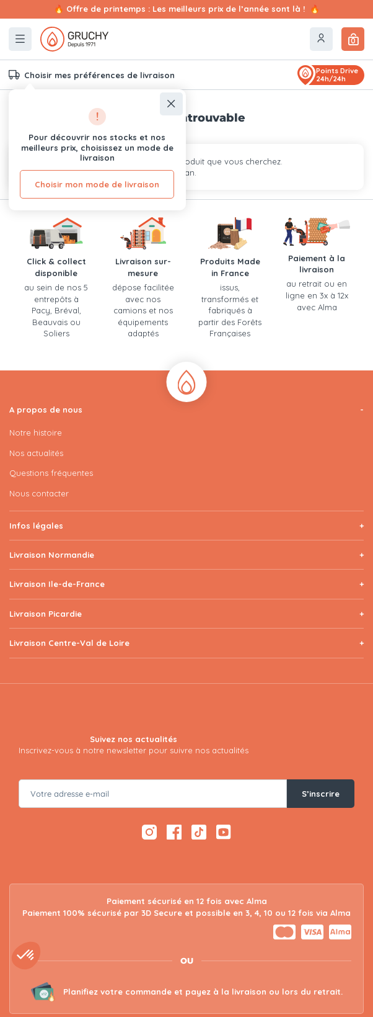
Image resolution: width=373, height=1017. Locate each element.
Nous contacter (39, 493)
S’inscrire (321, 794)
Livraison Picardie (45, 614)
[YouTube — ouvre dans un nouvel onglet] (223, 831)
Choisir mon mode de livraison (97, 184)
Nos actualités (36, 453)
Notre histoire (35, 432)
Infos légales (36, 526)
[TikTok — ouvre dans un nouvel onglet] (199, 831)
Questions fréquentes (51, 473)
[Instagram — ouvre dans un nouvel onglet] (149, 831)
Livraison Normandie (51, 555)
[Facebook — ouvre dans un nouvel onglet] (174, 831)
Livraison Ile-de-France (57, 584)
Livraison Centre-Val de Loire (69, 643)
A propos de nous (45, 409)
